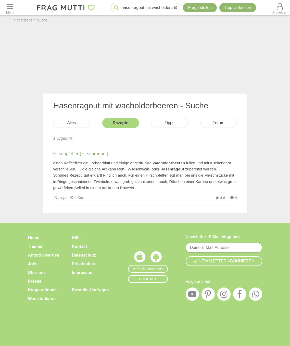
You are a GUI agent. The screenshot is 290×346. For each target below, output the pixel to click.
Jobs (32, 264)
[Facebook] (239, 295)
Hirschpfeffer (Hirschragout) (80, 153)
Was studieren (42, 298)
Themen (36, 246)
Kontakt (79, 246)
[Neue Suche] (175, 8)
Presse (35, 281)
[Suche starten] (116, 8)
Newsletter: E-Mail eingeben (213, 237)
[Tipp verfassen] (237, 7)
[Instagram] (224, 295)
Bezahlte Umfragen (90, 290)
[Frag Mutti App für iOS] (139, 258)
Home (33, 238)
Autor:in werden (43, 255)
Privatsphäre (84, 264)
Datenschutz (84, 255)
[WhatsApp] (255, 295)
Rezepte (120, 123)
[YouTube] (192, 295)
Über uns (37, 272)
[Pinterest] (208, 295)
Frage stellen (200, 7)
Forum (218, 123)
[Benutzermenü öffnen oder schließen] (280, 7)
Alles (71, 123)
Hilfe (76, 238)
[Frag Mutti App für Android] (156, 258)
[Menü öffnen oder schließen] (10, 7)
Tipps (169, 123)
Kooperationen (42, 290)
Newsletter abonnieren (224, 261)
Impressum (83, 272)
